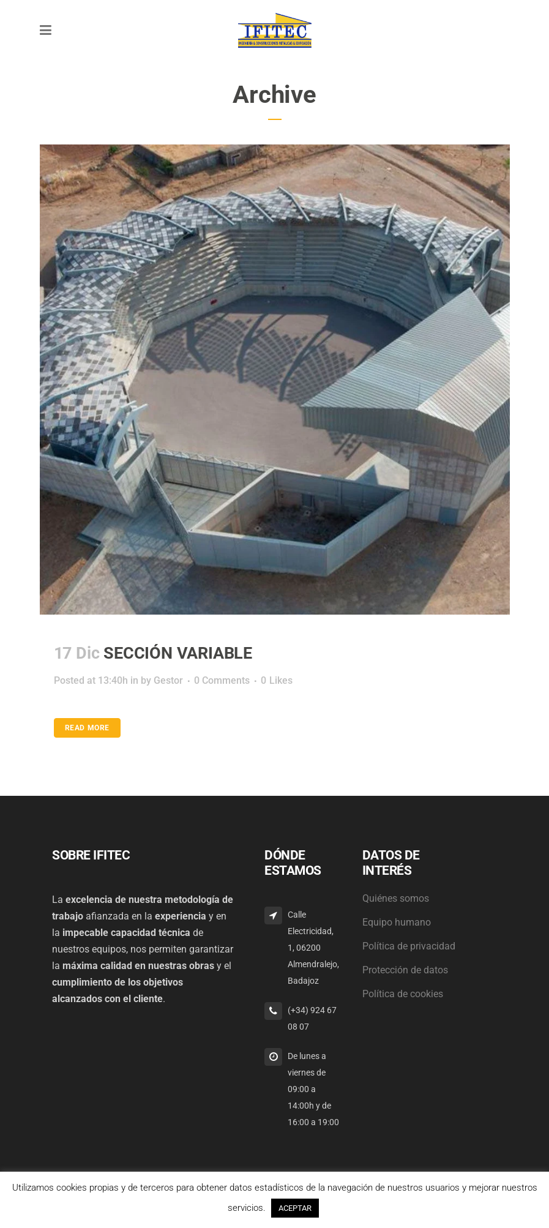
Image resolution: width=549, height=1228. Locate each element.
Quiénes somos (395, 898)
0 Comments (222, 680)
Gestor (168, 680)
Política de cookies (402, 994)
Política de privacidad (408, 946)
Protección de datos (405, 970)
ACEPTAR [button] (295, 1208)
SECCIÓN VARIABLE (177, 653)
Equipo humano (396, 922)
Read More (87, 728)
